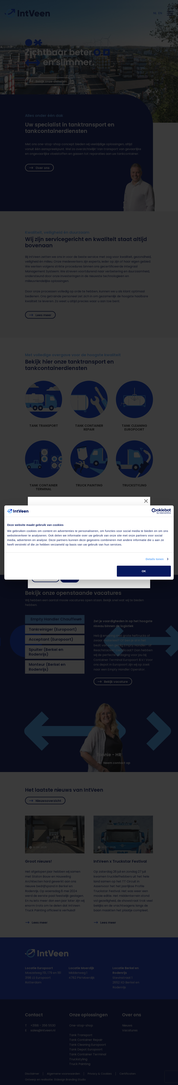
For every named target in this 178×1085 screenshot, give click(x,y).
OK (144, 571)
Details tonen (155, 559)
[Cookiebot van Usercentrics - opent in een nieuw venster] (154, 511)
